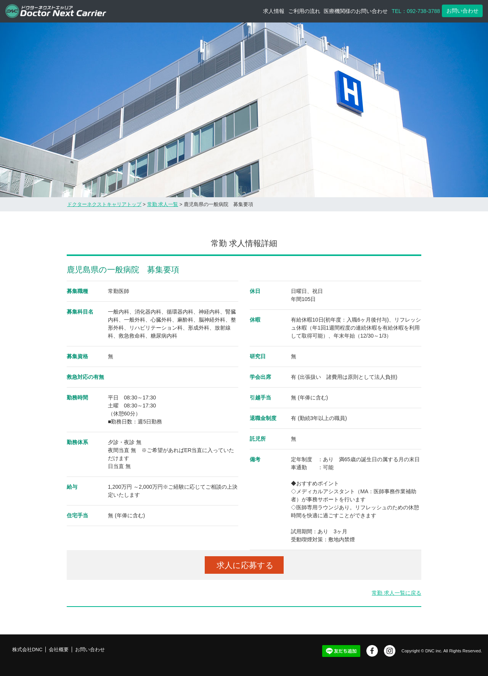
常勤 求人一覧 (162, 204)
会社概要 (59, 649)
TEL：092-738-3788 (416, 11)
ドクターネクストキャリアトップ (104, 204)
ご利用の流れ (304, 11)
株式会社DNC (27, 649)
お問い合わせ (462, 11)
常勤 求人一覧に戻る (396, 593)
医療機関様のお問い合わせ (356, 11)
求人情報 (273, 11)
